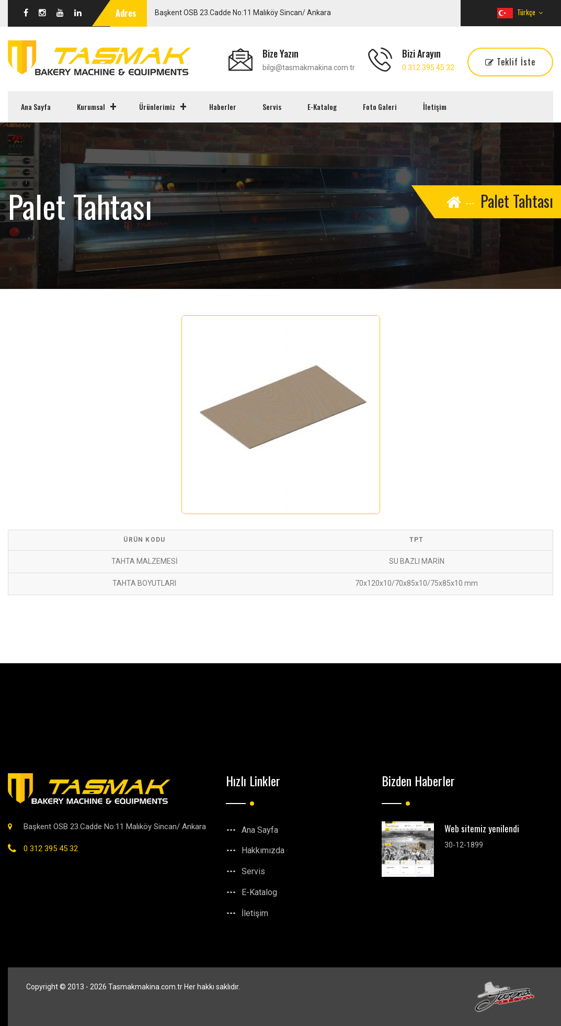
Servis (271, 106)
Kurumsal (91, 106)
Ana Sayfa (36, 106)
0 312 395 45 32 (428, 67)
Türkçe (520, 12)
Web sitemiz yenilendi (481, 828)
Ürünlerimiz (157, 106)
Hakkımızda (263, 850)
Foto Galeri (380, 106)
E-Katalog (322, 106)
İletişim (434, 106)
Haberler (222, 106)
